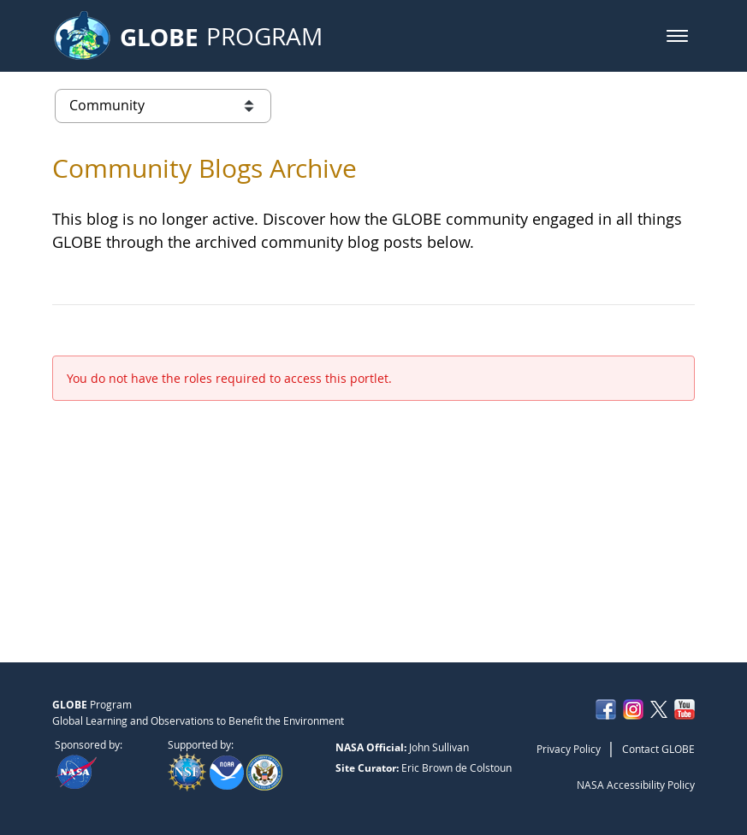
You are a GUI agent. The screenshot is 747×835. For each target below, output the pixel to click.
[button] (677, 36)
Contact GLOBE (658, 749)
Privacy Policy (569, 749)
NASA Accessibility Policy (636, 784)
